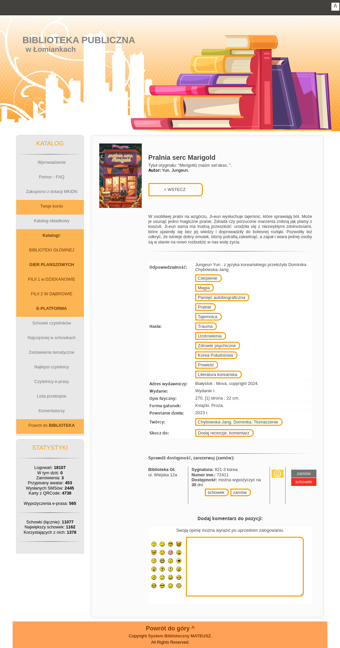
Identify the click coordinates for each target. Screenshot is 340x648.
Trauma (205, 326)
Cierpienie (207, 278)
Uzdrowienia (210, 335)
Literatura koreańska (217, 374)
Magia (204, 287)
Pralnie (204, 307)
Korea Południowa (215, 355)
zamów (240, 492)
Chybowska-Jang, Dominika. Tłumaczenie (238, 421)
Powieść (206, 364)
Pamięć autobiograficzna (221, 297)
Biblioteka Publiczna (79, 40)
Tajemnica (207, 316)
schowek (216, 492)
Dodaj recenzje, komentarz (223, 432)
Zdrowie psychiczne (217, 345)
